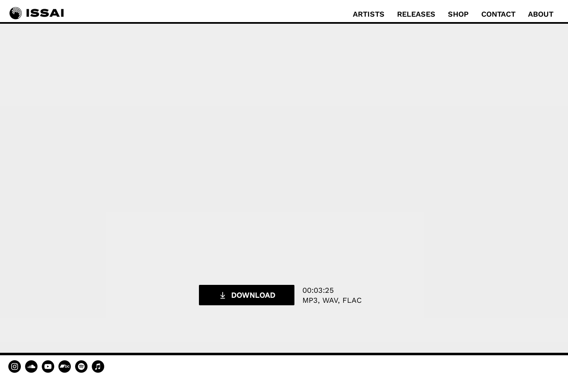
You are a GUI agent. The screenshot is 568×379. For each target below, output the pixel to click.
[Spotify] (81, 366)
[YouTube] (48, 366)
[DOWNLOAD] (246, 295)
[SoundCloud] (31, 366)
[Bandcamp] (64, 366)
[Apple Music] (98, 366)
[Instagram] (14, 366)
